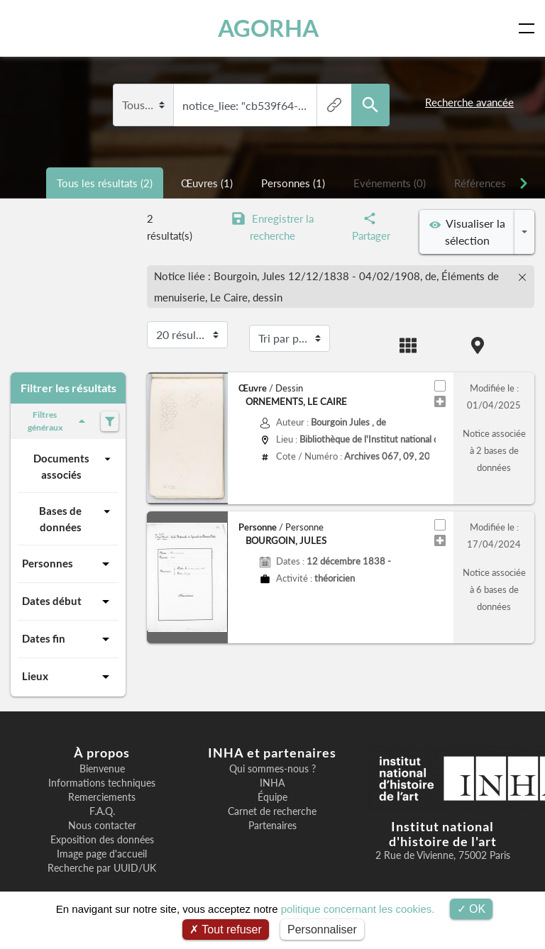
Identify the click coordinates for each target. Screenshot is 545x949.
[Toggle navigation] (529, 28)
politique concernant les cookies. (358, 909)
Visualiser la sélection (467, 231)
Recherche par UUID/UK (102, 868)
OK (471, 909)
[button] (153, 577)
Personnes (68, 563)
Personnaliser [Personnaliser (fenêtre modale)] (322, 929)
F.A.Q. (102, 811)
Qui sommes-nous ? (272, 768)
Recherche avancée (469, 102)
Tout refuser (225, 929)
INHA (272, 783)
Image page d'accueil (102, 854)
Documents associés (73, 465)
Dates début (68, 601)
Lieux (68, 676)
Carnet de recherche (272, 811)
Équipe (272, 797)
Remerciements (102, 797)
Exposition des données (102, 839)
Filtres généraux (59, 421)
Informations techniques (101, 783)
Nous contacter (102, 825)
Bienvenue (102, 768)
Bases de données (76, 518)
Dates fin (68, 639)
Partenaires (272, 825)
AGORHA (268, 28)
